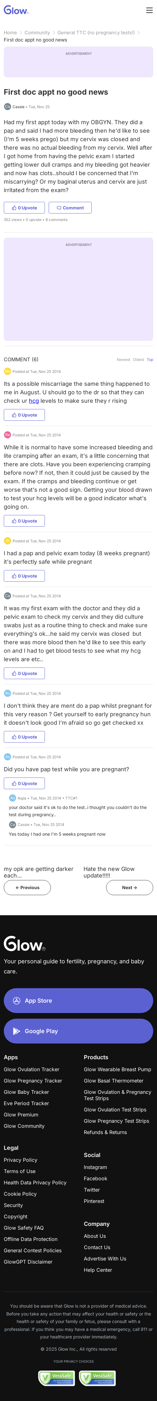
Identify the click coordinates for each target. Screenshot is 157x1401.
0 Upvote (24, 207)
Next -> (129, 887)
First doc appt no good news (35, 40)
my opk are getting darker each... (38, 872)
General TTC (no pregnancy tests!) (96, 33)
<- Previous (27, 887)
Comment (70, 207)
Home (10, 33)
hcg (34, 400)
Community (37, 33)
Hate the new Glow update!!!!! (109, 872)
